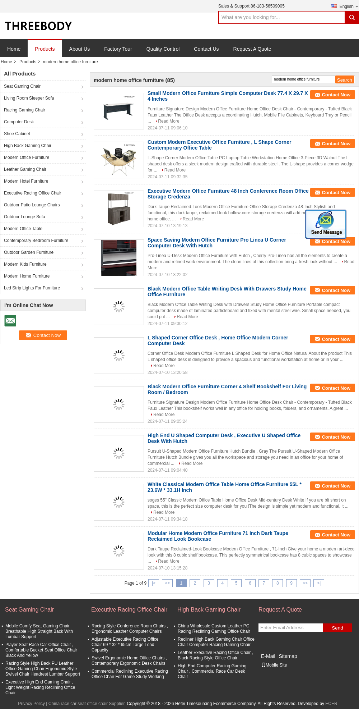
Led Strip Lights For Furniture (32, 288)
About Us (79, 49)
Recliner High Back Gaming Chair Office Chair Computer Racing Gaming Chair (216, 642)
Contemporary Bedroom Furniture (36, 240)
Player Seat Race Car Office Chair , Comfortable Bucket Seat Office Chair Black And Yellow (41, 650)
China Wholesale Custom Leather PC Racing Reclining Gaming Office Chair (214, 628)
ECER (331, 703)
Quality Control (163, 49)
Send (337, 628)
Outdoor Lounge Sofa (24, 216)
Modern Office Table (23, 228)
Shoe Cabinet (17, 133)
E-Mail (268, 656)
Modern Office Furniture (27, 157)
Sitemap (288, 656)
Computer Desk (19, 121)
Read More (168, 121)
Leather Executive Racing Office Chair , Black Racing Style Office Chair (215, 655)
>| (319, 583)
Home (13, 49)
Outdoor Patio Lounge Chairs (32, 204)
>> (305, 583)
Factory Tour (118, 49)
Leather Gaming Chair (25, 169)
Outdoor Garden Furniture (28, 252)
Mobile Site (274, 665)
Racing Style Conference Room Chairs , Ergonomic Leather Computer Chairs (130, 628)
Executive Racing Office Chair (32, 193)
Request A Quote (252, 49)
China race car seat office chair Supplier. (87, 703)
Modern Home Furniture (27, 276)
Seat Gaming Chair (22, 86)
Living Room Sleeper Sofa (29, 98)
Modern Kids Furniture (25, 264)
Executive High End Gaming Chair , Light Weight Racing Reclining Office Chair (40, 687)
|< (153, 583)
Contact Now (336, 94)
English (349, 6)
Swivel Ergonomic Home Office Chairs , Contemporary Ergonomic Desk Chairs (129, 660)
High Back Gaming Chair (27, 145)
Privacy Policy (31, 703)
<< (167, 583)
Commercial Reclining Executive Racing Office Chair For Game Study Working (130, 674)
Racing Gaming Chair (24, 110)
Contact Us (206, 49)
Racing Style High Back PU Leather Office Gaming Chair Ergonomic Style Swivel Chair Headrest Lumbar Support (42, 669)
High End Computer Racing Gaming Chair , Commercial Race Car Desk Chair (212, 671)
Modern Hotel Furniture (26, 181)
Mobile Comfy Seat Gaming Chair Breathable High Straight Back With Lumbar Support (39, 631)
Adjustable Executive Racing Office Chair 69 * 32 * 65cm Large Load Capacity (125, 645)
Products (45, 49)
